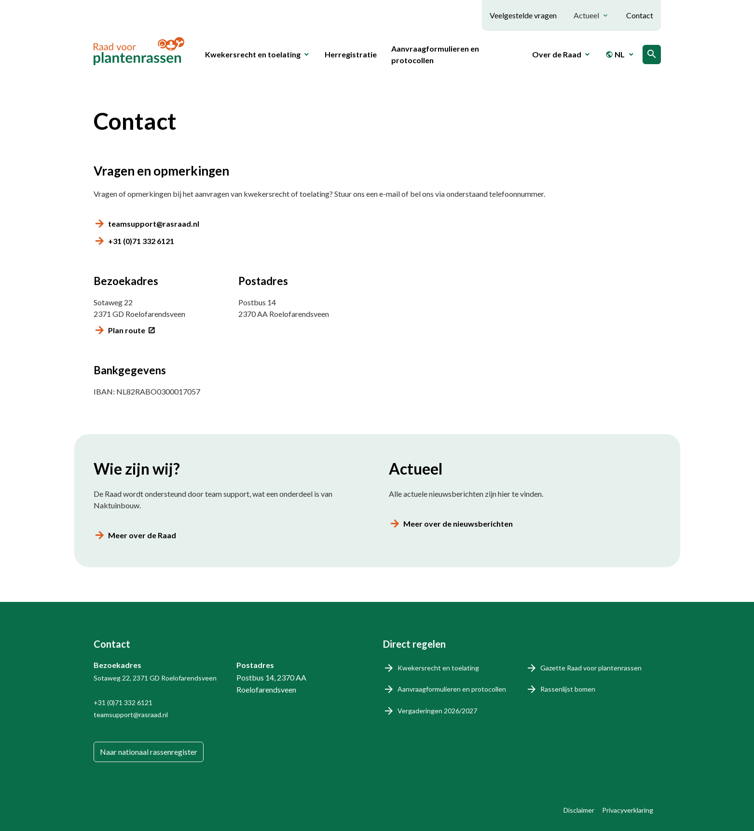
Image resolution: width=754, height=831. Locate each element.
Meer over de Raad (142, 535)
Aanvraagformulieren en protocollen (435, 54)
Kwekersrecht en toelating (438, 668)
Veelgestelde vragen (523, 15)
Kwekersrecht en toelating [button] (253, 54)
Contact (639, 15)
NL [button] (615, 54)
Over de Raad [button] (556, 54)
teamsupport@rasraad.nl (153, 223)
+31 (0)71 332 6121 (141, 240)
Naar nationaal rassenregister (148, 751)
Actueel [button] (586, 15)
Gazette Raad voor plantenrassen (591, 668)
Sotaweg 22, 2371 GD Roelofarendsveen (155, 678)
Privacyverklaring (627, 810)
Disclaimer (578, 810)
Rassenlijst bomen (567, 689)
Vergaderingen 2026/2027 (437, 711)
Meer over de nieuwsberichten (458, 523)
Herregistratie (351, 54)
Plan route (126, 330)
